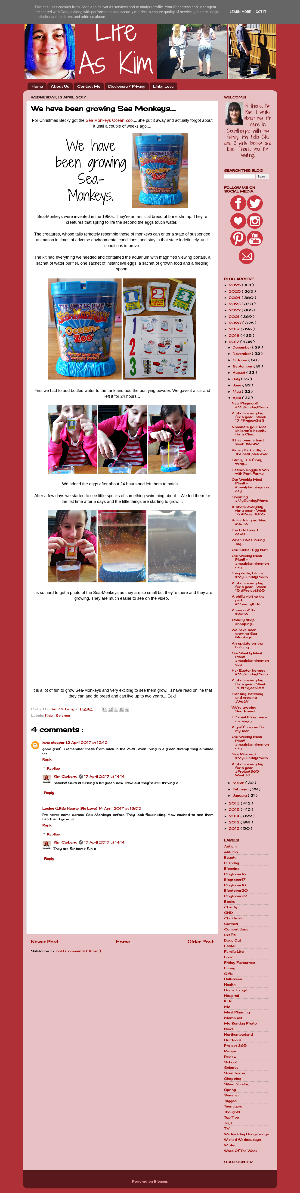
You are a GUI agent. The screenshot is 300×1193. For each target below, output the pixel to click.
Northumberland (238, 1034)
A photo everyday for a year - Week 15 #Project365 (249, 586)
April (237, 398)
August (239, 372)
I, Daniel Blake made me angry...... (249, 719)
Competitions (236, 929)
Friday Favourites (239, 962)
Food (228, 957)
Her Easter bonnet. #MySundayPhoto (250, 672)
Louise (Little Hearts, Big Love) (69, 808)
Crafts (230, 935)
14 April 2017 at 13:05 (120, 808)
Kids (49, 715)
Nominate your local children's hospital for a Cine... (249, 430)
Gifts (228, 974)
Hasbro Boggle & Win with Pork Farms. (250, 471)
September (243, 366)
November (242, 353)
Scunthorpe (234, 1073)
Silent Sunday (236, 1084)
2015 (235, 809)
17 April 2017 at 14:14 (104, 776)
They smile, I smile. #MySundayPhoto (250, 575)
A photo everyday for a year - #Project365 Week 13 (247, 769)
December (242, 347)
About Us (60, 86)
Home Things (235, 990)
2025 (235, 291)
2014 (235, 816)
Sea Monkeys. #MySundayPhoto (250, 756)
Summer (231, 1095)
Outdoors (232, 1040)
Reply (47, 759)
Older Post (201, 941)
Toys (228, 1123)
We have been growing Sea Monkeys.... (244, 633)
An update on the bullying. (247, 645)
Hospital (231, 995)
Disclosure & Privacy (126, 86)
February (241, 789)
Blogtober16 (235, 874)
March (239, 783)
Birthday (231, 863)
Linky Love (163, 86)
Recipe (230, 1051)
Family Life (234, 951)
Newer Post (45, 941)
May (237, 391)
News (229, 1029)
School (230, 1062)
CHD (228, 913)
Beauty (230, 857)
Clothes (231, 924)
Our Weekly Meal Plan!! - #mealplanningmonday (250, 485)
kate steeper (53, 742)
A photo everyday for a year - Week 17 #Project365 (249, 416)
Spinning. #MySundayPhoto (250, 498)
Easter (230, 946)
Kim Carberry (65, 776)
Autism (230, 846)
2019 (235, 329)
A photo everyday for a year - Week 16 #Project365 (249, 510)
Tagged (230, 1101)
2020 (235, 323)
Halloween (233, 979)
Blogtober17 (235, 879)
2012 (235, 828)
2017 (234, 342)
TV (226, 1128)
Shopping (232, 1078)
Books (229, 901)
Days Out (232, 940)
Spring (230, 1090)
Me (227, 1007)
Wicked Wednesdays (242, 1139)
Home (37, 86)
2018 (235, 335)
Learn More (240, 12)
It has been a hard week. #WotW (248, 442)
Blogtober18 (235, 885)
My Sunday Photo (240, 1023)
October (240, 360)
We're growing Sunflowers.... (245, 709)
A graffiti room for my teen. (248, 729)
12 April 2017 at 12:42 (87, 742)
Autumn (231, 852)
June (237, 385)
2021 (235, 316)
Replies (53, 768)
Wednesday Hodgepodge (246, 1134)
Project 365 (235, 1045)
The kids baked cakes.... (245, 532)
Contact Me (88, 86)
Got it (261, 12)
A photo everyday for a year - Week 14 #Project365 (249, 683)
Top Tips (231, 1117)
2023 (235, 304)
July (237, 379)
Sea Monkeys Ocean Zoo (109, 120)
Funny (229, 968)
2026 (235, 285)
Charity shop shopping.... (243, 621)
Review (230, 1056)
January (240, 795)
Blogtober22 (235, 896)
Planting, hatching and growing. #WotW (247, 697)
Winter (230, 1145)
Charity (230, 907)
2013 (235, 822)
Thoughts (232, 1112)
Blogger (160, 1181)
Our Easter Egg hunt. (250, 550)
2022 (235, 310)
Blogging (231, 868)
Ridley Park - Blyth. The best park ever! (250, 452)
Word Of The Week (240, 1151)
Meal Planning (237, 1012)
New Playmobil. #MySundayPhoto (250, 405)
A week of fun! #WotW (244, 612)
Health (229, 984)
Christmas (233, 918)
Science (63, 715)
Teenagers (233, 1106)
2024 (235, 298)
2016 (235, 803)
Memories (233, 1018)
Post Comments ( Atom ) (78, 951)
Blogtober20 (236, 890)
